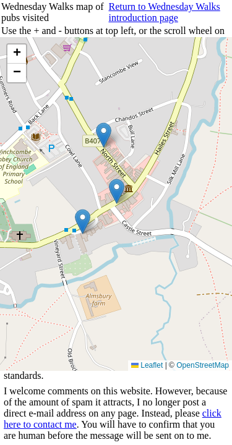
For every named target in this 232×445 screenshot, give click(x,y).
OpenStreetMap (202, 365)
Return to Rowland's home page (176, 287)
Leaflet (147, 365)
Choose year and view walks (86, 287)
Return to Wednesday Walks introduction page (164, 12)
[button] (82, 221)
